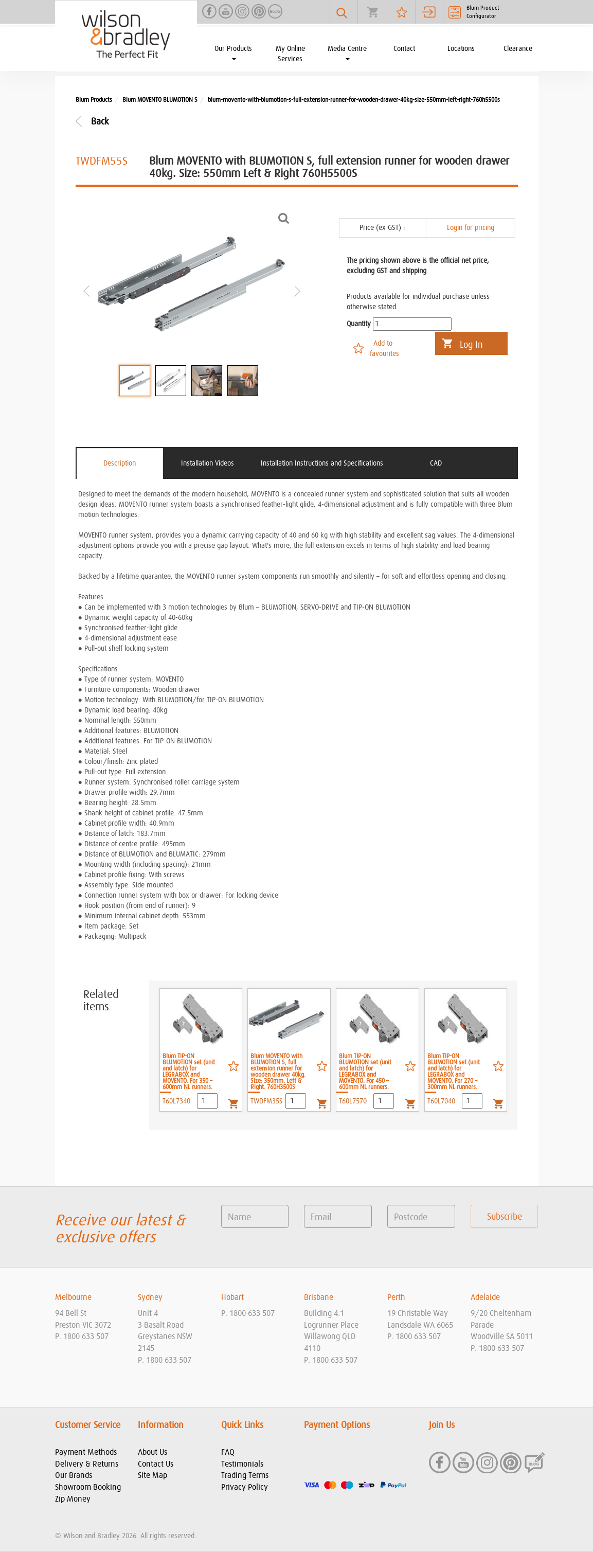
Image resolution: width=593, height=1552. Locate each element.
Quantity (359, 324)
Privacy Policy (244, 1487)
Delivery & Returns (86, 1464)
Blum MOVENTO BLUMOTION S (159, 100)
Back (100, 122)
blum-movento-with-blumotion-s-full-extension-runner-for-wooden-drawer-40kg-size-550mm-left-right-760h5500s (354, 100)
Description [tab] (119, 463)
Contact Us (155, 1464)
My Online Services (290, 54)
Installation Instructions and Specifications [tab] (322, 463)
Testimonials (242, 1464)
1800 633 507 (86, 1336)
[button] (89, 1298)
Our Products (233, 52)
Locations (461, 48)
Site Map (152, 1475)
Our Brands (73, 1475)
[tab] (89, 1298)
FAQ (228, 1452)
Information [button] (161, 1425)
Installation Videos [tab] (207, 463)
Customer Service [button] (87, 1425)
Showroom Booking (88, 1487)
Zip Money (73, 1499)
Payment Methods (86, 1452)
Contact (404, 48)
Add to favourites (384, 349)
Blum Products (94, 100)
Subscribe (504, 1217)
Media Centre (347, 52)
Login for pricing (470, 227)
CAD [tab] (436, 463)
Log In (471, 345)
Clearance (518, 48)
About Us (152, 1452)
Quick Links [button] (242, 1425)
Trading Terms (244, 1475)
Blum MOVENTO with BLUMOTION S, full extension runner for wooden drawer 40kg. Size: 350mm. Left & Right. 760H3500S (278, 1071)
